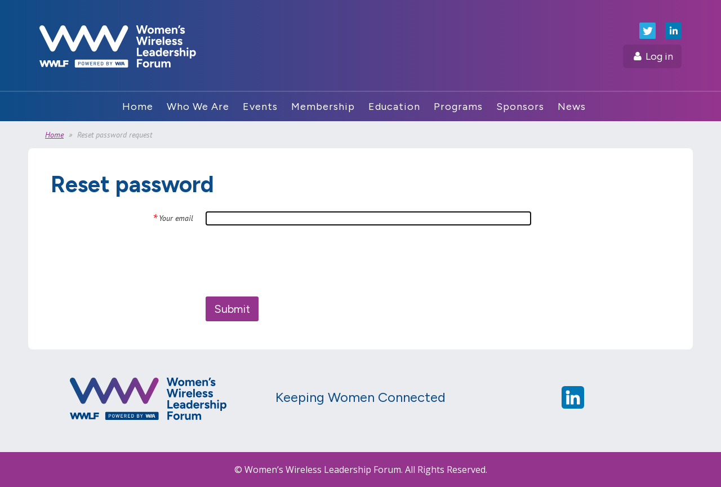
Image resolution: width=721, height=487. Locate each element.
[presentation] (291, 261)
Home (54, 135)
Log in (659, 56)
